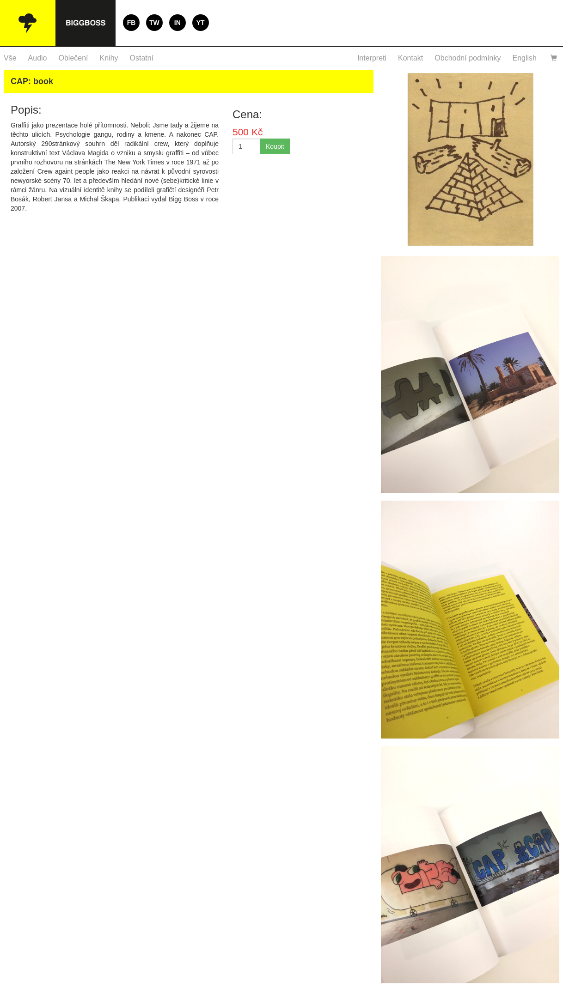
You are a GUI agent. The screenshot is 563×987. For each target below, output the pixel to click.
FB (131, 22)
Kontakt (410, 58)
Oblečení (73, 58)
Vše (10, 58)
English (525, 58)
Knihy (109, 58)
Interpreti (371, 58)
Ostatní (142, 58)
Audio (37, 58)
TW (154, 22)
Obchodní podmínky (467, 58)
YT (200, 22)
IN (177, 22)
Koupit (275, 146)
